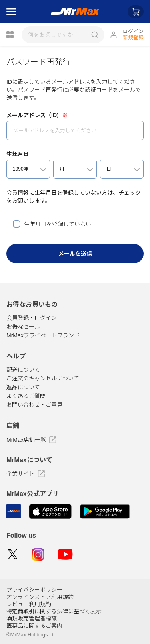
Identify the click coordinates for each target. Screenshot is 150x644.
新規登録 (133, 38)
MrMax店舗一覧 (31, 439)
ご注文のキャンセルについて (42, 378)
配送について (23, 369)
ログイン (133, 31)
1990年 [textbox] (20, 169)
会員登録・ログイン (31, 318)
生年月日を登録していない (57, 224)
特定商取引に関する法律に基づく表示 (54, 611)
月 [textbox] (62, 169)
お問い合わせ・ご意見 (34, 405)
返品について (23, 387)
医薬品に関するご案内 (34, 625)
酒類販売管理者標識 (31, 618)
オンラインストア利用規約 (40, 597)
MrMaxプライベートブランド (43, 335)
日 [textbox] (108, 169)
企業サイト (25, 473)
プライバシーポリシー (34, 590)
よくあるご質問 (26, 396)
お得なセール (23, 326)
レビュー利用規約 (28, 604)
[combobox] (28, 169)
